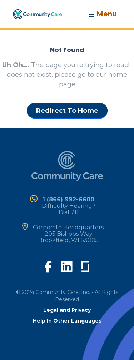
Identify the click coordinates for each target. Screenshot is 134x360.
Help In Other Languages (67, 321)
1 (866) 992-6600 (68, 199)
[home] (37, 14)
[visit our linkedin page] (66, 266)
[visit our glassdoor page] (85, 265)
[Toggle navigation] (102, 14)
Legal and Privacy (67, 310)
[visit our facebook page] (48, 266)
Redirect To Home (67, 111)
